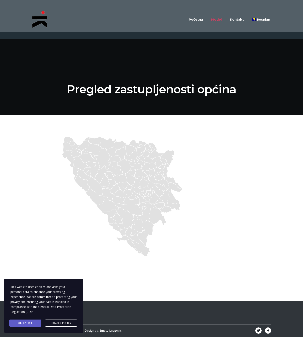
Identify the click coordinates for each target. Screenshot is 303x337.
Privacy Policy (61, 323)
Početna (196, 19)
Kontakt (237, 19)
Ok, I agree (25, 323)
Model (216, 19)
